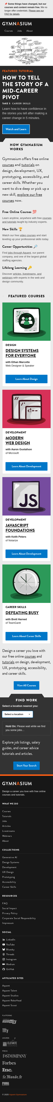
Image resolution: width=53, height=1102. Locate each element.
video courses (28, 235)
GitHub (8, 969)
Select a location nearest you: (20, 706)
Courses (9, 30)
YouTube (8, 944)
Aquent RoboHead (11, 1000)
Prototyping (8, 877)
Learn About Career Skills (26, 636)
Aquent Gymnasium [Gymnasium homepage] (18, 1095)
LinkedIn (8, 939)
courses (8, 165)
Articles (6, 826)
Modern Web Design (18, 440)
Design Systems (10, 862)
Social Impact (9, 908)
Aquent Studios (10, 995)
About (29, 30)
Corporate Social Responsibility (19, 918)
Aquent (6, 985)
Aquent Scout (9, 1005)
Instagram (9, 959)
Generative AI (9, 857)
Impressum (8, 923)
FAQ (5, 903)
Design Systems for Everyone (22, 353)
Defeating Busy (22, 613)
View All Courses (26, 685)
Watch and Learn (16, 129)
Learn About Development (26, 466)
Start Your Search (26, 766)
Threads (8, 954)
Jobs (19, 30)
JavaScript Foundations (20, 527)
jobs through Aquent (19, 252)
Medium (8, 964)
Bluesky (8, 949)
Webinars (7, 836)
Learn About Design (26, 379)
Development (9, 867)
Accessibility (9, 882)
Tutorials (6, 816)
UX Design (8, 872)
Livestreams (8, 831)
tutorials (27, 165)
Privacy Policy (9, 913)
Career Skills (9, 887)
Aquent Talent (9, 990)
